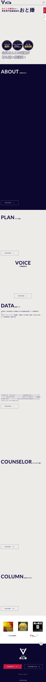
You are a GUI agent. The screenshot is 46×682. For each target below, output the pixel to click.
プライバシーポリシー (23, 674)
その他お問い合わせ (32, 666)
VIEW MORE (8, 202)
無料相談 (44, 10)
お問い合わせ (44, 17)
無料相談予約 (10, 666)
